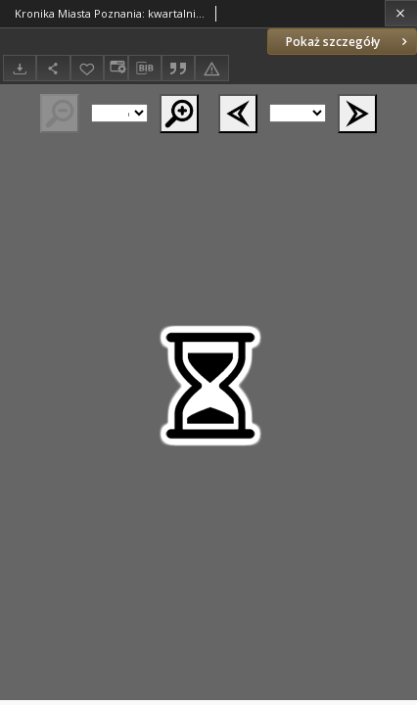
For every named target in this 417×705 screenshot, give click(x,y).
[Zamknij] (401, 13)
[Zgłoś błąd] (211, 68)
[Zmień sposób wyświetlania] (115, 68)
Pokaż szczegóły (348, 41)
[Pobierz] (19, 68)
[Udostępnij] (53, 68)
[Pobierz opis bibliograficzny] (145, 68)
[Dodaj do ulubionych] (87, 68)
